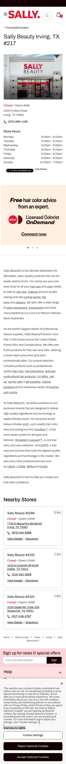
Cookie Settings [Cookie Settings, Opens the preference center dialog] (33, 735)
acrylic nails (15, 381)
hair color (17, 371)
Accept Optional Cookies (33, 757)
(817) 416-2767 (21, 616)
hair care (35, 286)
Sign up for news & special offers (31, 653)
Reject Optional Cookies (33, 746)
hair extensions (34, 371)
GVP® (44, 445)
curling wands (32, 297)
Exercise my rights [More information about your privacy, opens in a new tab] (14, 728)
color (50, 286)
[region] (33, 721)
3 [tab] (37, 248)
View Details (15, 538)
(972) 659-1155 (18, 121)
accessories (36, 307)
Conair (43, 466)
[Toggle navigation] (5, 14)
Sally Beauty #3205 (20, 555)
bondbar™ (41, 429)
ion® (26, 424)
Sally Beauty (41, 169)
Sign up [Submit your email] (54, 661)
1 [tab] (28, 248)
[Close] (62, 683)
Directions (32, 538)
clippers (21, 302)
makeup (33, 291)
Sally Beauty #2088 (20, 513)
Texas (37, 637)
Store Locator (22, 637)
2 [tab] (32, 248)
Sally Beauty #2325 (20, 597)
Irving (49, 637)
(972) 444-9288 (21, 532)
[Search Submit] (47, 15)
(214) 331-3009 (21, 574)
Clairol (11, 466)
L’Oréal (20, 466)
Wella (30, 466)
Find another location (17, 27)
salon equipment (17, 307)
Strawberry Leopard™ (28, 440)
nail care (21, 291)
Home (7, 637)
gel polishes (33, 381)
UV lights (42, 376)
